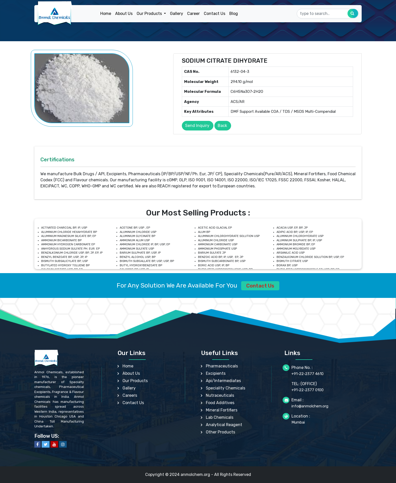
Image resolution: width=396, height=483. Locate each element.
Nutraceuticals (220, 395)
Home (105, 13)
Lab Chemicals (219, 417)
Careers (129, 395)
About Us (124, 13)
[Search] (328, 13)
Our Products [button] (150, 13)
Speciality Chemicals (225, 388)
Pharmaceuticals (222, 366)
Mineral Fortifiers (221, 410)
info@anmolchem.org (309, 406)
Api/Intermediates (223, 380)
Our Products (135, 380)
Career (193, 13)
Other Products (220, 432)
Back (222, 125)
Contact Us (214, 13)
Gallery (176, 13)
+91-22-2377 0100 (307, 390)
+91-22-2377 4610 (307, 373)
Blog (233, 13)
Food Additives (220, 402)
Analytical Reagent (224, 424)
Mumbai (298, 422)
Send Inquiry (197, 125)
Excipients (216, 373)
